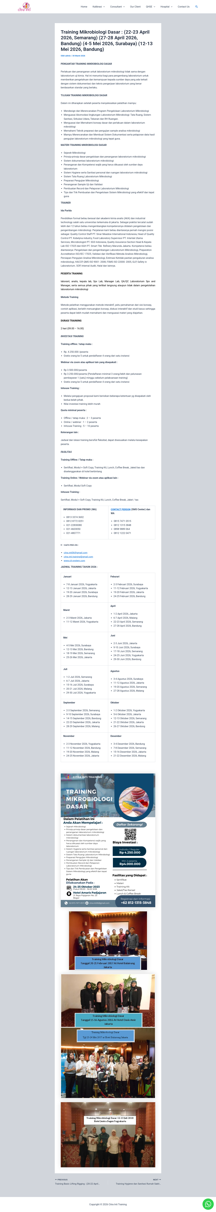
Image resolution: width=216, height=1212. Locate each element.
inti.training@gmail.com (81, 556)
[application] (106, 7)
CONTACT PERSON (121, 509)
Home (88, 6)
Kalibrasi (102, 7)
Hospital (167, 7)
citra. (66, 556)
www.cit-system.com (75, 560)
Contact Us (184, 6)
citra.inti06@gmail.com (76, 552)
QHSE (152, 7)
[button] (196, 7)
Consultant (120, 7)
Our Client (137, 6)
